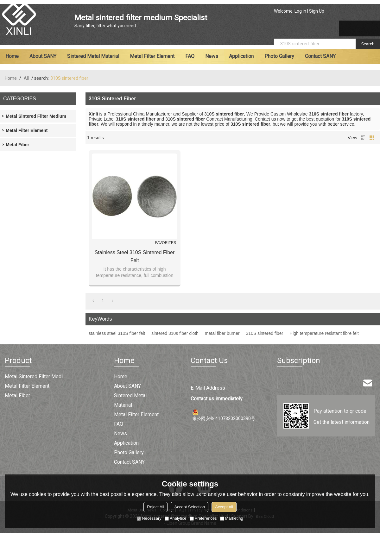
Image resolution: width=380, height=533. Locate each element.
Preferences (203, 518)
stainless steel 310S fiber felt (117, 333)
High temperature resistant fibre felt (324, 333)
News (211, 56)
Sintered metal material (93, 56)
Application (241, 56)
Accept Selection (189, 507)
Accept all (224, 507)
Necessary (149, 518)
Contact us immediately (217, 399)
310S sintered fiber (264, 333)
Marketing (231, 518)
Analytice (176, 518)
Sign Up (316, 11)
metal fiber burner (222, 333)
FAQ (189, 56)
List (363, 138)
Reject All (155, 507)
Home (12, 56)
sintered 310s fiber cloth (175, 333)
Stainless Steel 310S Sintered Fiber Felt (135, 256)
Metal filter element (152, 56)
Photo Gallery (279, 56)
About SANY (42, 56)
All (26, 78)
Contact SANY (320, 56)
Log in (300, 11)
